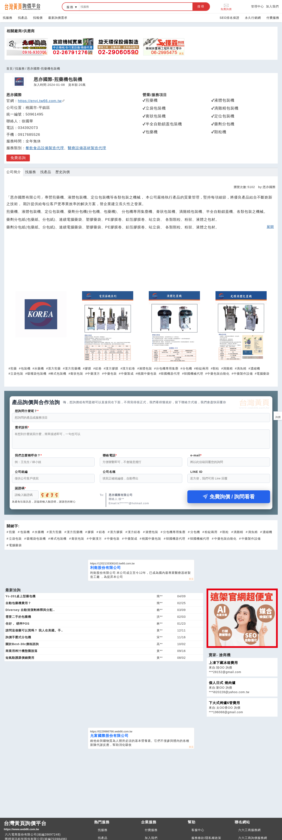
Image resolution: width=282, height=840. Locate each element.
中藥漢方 (93, 373)
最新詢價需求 (57, 17)
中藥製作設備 (243, 373)
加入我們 (272, 6)
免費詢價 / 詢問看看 (229, 499)
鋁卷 (98, 368)
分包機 (187, 368)
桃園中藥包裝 (147, 373)
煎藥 (13, 368)
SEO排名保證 (229, 17)
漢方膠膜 (112, 368)
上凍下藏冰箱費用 (223, 665)
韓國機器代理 (170, 373)
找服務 (7, 17)
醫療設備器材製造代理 (87, 148)
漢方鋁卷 (128, 368)
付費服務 (272, 17)
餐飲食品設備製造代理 (45, 148)
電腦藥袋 (263, 373)
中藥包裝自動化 (218, 373)
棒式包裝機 (58, 373)
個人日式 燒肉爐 (222, 685)
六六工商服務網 (249, 832)
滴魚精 (241, 368)
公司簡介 (13, 172)
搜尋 (201, 6)
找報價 (38, 17)
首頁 (9, 68)
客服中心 (197, 832)
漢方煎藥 (54, 368)
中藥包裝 (110, 373)
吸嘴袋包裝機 (36, 373)
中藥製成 (127, 373)
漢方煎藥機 (73, 368)
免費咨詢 (18, 158)
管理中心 (257, 6)
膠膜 (88, 368)
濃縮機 (255, 368)
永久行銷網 (253, 17)
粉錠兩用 (202, 368)
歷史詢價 (62, 172)
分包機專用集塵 (167, 368)
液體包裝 (145, 368)
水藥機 (39, 368)
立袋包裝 (16, 373)
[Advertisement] (141, 262)
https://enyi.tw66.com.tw (41, 101)
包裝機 (25, 368)
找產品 (22, 17)
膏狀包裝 (76, 373)
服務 (70, 7)
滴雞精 (228, 368)
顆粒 (216, 368)
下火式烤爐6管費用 (224, 705)
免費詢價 (226, 7)
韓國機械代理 (193, 373)
